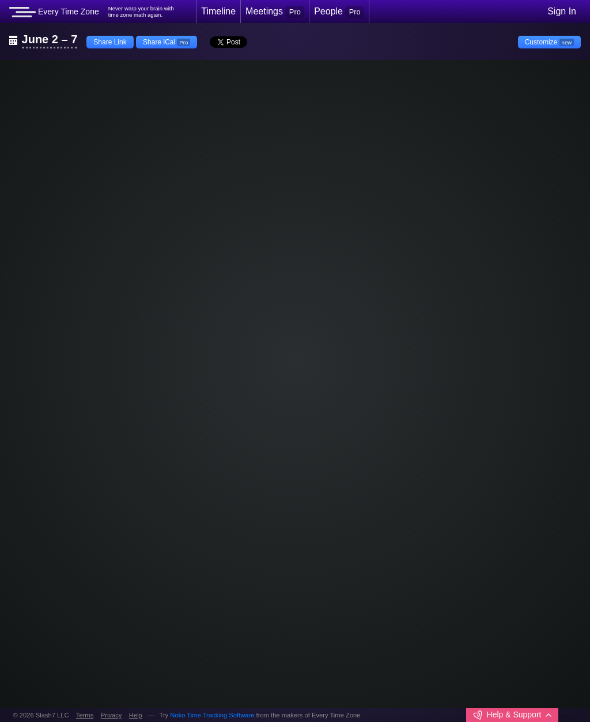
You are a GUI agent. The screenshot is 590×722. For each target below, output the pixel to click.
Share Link (109, 42)
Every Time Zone (54, 12)
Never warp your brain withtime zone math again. (141, 11)
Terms (84, 715)
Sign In (561, 11)
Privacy (111, 715)
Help (135, 715)
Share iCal (166, 42)
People (339, 11)
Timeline (218, 11)
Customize (549, 42)
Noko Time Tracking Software (212, 715)
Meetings (274, 11)
